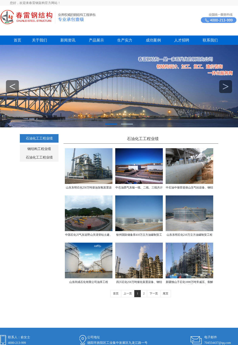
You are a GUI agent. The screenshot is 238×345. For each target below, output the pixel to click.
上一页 (128, 293)
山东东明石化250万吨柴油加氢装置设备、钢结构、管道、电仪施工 (89, 189)
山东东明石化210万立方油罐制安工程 (189, 234)
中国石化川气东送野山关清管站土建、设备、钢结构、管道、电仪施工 (88, 236)
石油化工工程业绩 (39, 138)
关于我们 (39, 40)
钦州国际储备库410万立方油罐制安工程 (139, 236)
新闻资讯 (67, 40)
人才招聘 (181, 40)
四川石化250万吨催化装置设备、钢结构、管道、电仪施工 (139, 284)
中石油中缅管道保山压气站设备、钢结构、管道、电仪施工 (189, 189)
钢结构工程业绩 (39, 149)
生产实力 (124, 40)
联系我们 (210, 40)
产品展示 (96, 40)
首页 (17, 40)
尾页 (165, 293)
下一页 (154, 293)
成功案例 (153, 40)
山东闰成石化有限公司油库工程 (88, 282)
